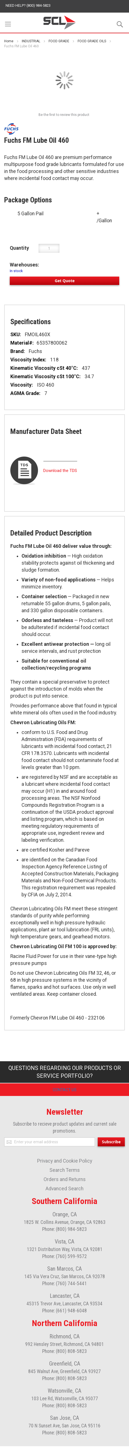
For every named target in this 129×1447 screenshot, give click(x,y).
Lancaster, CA (65, 1296)
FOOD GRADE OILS (92, 41)
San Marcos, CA (64, 1269)
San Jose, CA (64, 1418)
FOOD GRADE (59, 41)
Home (8, 41)
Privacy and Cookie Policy (64, 1162)
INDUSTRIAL (31, 41)
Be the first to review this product (64, 115)
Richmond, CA (64, 1337)
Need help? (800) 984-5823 (28, 5)
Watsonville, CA (64, 1391)
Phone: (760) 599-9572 (64, 1257)
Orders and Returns (65, 1180)
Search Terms (64, 1171)
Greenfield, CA (64, 1364)
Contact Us (64, 1090)
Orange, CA (64, 1215)
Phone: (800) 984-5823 (64, 1230)
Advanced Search (64, 1189)
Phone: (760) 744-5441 (64, 1284)
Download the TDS (60, 470)
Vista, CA (64, 1242)
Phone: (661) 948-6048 (64, 1311)
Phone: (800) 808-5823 (64, 1352)
